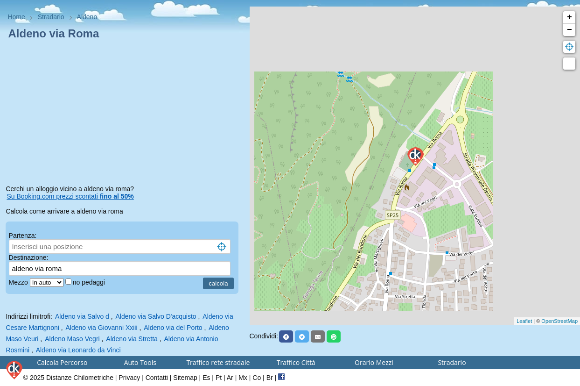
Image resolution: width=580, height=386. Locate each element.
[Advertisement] (125, 114)
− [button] (569, 30)
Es (206, 377)
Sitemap (185, 377)
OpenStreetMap (559, 321)
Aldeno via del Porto (173, 327)
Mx (242, 377)
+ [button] (569, 17)
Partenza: (23, 235)
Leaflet (524, 321)
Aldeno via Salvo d (82, 316)
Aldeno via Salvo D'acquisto (156, 316)
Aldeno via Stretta (132, 339)
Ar (230, 377)
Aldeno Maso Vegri (72, 339)
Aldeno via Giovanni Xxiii (101, 327)
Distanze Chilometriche (79, 377)
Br (269, 377)
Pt (219, 377)
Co (256, 377)
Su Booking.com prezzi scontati (70, 196)
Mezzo (19, 282)
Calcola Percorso (62, 362)
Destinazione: (29, 257)
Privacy (129, 377)
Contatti (157, 377)
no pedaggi (90, 282)
